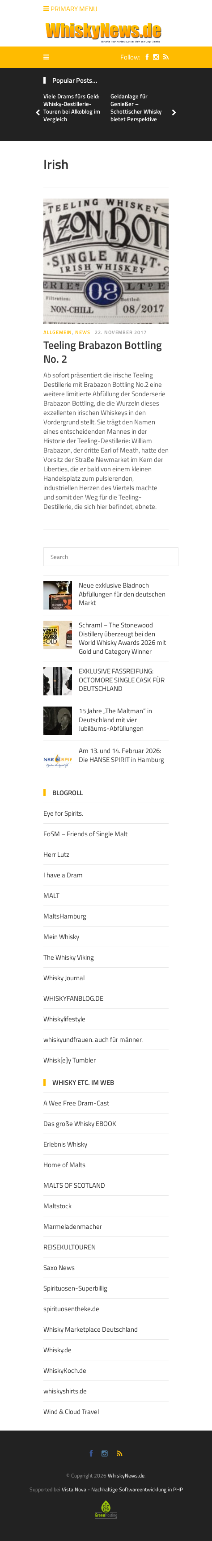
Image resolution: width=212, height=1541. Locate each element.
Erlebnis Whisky (65, 1144)
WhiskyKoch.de (64, 1370)
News (82, 332)
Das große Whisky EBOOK (79, 1123)
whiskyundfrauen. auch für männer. (93, 1039)
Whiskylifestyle (64, 1019)
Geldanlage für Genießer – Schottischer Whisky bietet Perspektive (135, 107)
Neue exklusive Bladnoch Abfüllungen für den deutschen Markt (122, 594)
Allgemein (57, 332)
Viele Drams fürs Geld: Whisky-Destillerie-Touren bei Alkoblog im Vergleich (71, 107)
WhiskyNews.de (126, 1475)
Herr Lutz (56, 854)
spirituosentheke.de (71, 1309)
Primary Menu (70, 9)
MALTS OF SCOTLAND (74, 1185)
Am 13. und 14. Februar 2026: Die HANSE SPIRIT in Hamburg (121, 755)
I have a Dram (63, 875)
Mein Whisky (61, 936)
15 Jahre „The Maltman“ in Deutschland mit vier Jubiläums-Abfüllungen (115, 719)
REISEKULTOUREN (69, 1247)
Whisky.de (57, 1350)
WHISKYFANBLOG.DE (73, 998)
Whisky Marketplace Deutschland (90, 1329)
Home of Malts (64, 1165)
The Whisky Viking (68, 957)
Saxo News (59, 1267)
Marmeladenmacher (72, 1226)
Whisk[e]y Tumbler (69, 1060)
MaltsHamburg (64, 916)
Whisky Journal (64, 978)
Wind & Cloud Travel (71, 1411)
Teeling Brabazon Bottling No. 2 (102, 352)
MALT (51, 895)
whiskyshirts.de (65, 1391)
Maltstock (57, 1206)
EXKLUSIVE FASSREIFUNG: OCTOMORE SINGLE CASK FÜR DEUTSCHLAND (122, 680)
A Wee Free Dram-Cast (76, 1103)
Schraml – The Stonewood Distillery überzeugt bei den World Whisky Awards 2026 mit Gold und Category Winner (122, 638)
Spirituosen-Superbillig (75, 1288)
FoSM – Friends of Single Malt (85, 834)
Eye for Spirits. (63, 813)
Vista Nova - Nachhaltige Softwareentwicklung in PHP (122, 1489)
